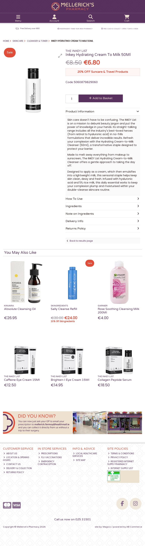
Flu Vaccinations (50, 457)
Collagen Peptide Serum (115, 380)
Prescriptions (48, 453)
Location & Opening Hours (16, 458)
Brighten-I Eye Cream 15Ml (70, 380)
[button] (60, 56)
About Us (10, 453)
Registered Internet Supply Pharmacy (120, 463)
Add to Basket (100, 98)
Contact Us (12, 464)
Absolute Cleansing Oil (20, 309)
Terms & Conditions (121, 453)
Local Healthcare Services (84, 455)
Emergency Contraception (47, 463)
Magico (107, 527)
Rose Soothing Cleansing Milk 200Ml (118, 310)
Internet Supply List (120, 468)
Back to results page (81, 240)
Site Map (79, 460)
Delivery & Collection (18, 468)
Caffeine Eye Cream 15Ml (22, 380)
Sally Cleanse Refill (64, 309)
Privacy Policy (118, 457)
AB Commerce (134, 527)
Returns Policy (14, 472)
